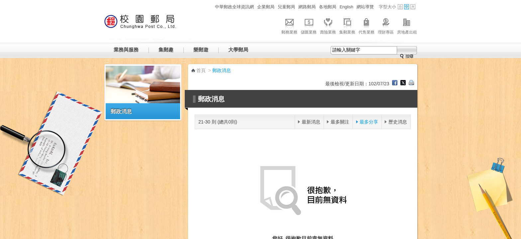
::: (209, 7)
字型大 (412, 6)
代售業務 (366, 25)
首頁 (201, 70)
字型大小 (387, 7)
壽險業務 (328, 25)
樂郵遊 (200, 49)
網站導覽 (365, 7)
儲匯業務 (309, 25)
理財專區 (386, 25)
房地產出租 (407, 25)
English (346, 7)
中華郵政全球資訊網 (234, 7)
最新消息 (311, 121)
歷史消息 (397, 121)
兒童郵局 (286, 7)
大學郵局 (238, 49)
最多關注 (340, 121)
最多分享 (369, 121)
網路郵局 (307, 7)
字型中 (406, 6)
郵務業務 (289, 25)
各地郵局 (327, 7)
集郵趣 (165, 49)
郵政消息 (121, 111)
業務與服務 (126, 49)
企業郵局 (265, 7)
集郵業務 (347, 25)
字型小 (400, 6)
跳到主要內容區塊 (3, 3)
